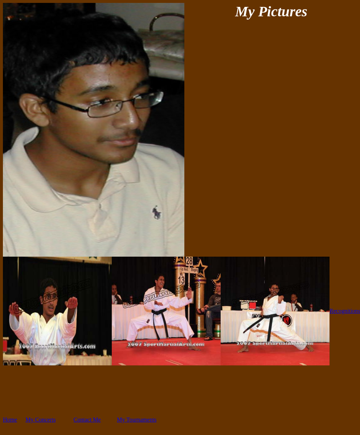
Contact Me (87, 420)
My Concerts (40, 420)
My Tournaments (136, 420)
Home (10, 420)
